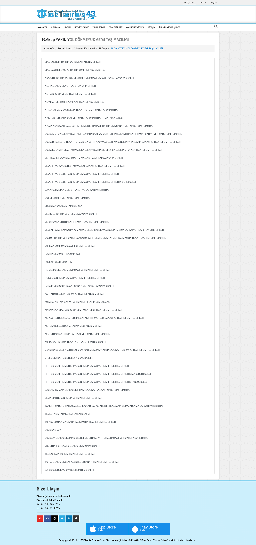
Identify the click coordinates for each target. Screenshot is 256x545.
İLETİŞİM (151, 27)
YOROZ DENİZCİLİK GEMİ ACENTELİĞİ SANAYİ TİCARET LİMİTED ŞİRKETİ (82, 462)
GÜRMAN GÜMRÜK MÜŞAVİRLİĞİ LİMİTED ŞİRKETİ (70, 246)
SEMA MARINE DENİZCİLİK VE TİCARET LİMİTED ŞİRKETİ (74, 398)
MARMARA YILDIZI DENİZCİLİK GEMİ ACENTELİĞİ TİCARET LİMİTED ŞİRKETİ (84, 310)
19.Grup (103, 48)
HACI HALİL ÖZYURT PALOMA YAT (62, 254)
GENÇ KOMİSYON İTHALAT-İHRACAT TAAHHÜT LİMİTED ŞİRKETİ (78, 222)
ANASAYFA (42, 27)
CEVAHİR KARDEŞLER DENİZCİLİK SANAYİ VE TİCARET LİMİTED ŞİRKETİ (82, 174)
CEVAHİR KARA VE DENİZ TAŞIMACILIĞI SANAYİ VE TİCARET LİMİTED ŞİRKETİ (85, 166)
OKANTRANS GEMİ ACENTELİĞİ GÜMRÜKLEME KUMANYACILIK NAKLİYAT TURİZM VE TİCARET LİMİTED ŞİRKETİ (102, 350)
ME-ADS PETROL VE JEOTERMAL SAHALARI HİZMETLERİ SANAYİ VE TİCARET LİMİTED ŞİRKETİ (94, 318)
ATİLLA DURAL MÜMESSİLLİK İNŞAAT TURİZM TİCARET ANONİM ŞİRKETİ (82, 110)
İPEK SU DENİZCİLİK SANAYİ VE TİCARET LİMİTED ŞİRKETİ (75, 278)
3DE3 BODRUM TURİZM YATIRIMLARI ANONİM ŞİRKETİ (73, 62)
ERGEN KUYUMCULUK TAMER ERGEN (63, 206)
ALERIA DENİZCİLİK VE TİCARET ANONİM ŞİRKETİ (70, 86)
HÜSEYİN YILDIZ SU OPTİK (58, 262)
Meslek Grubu (65, 48)
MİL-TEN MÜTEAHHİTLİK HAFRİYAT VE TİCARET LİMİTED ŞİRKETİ (78, 334)
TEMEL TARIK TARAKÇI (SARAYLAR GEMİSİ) (67, 414)
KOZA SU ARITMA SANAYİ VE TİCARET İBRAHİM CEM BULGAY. (77, 302)
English (214, 3)
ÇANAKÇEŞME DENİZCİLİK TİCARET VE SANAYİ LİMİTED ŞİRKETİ (78, 190)
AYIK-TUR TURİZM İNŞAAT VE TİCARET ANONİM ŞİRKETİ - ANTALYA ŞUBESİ (84, 118)
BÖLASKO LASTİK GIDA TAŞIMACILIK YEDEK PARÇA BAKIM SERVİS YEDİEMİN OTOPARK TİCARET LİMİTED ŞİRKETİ (104, 150)
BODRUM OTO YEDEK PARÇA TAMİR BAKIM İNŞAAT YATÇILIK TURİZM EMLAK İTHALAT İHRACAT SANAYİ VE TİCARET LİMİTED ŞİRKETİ (114, 134)
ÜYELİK (67, 27)
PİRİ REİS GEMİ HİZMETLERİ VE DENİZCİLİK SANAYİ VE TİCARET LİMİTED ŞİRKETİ (87, 366)
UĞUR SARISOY (53, 430)
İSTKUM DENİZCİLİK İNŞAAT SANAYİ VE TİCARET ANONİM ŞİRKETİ (79, 286)
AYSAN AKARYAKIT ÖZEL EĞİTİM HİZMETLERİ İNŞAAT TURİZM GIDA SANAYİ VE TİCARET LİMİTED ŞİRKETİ (100, 126)
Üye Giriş (189, 3)
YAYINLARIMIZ (99, 27)
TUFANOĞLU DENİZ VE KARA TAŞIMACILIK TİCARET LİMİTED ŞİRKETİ (80, 422)
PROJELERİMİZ (115, 27)
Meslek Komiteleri (85, 48)
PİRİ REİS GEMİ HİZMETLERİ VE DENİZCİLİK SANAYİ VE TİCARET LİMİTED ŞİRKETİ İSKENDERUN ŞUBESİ (98, 374)
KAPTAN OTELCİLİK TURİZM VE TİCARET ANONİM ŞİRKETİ (75, 294)
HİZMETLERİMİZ (81, 27)
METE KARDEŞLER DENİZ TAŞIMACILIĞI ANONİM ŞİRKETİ (74, 326)
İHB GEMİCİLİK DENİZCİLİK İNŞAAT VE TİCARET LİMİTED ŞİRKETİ (78, 270)
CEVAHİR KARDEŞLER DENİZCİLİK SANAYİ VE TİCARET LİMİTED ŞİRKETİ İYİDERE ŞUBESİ (90, 182)
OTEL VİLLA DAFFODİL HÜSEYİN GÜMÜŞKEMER (69, 358)
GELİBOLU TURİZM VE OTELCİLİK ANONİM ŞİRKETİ (71, 214)
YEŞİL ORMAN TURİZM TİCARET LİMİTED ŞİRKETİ (70, 454)
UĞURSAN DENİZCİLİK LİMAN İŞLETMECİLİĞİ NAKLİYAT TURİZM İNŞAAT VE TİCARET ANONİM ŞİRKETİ (97, 438)
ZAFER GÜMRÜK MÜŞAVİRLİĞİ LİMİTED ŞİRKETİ (69, 470)
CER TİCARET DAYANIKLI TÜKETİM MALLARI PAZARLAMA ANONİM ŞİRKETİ (84, 158)
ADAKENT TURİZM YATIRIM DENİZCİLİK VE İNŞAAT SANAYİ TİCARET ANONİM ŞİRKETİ (89, 78)
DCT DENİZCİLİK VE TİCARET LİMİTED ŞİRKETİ (68, 198)
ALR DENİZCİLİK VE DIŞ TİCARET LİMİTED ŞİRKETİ (70, 94)
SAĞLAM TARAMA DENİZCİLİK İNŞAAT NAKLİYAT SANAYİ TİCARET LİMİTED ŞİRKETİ (88, 390)
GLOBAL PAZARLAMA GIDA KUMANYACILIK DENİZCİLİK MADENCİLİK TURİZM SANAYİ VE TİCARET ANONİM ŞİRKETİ (104, 230)
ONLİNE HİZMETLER (135, 27)
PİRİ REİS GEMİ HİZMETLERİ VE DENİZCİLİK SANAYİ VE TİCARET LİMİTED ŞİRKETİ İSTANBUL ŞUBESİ (96, 382)
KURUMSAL (56, 27)
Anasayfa (49, 48)
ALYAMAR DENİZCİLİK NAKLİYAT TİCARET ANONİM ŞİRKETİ (75, 102)
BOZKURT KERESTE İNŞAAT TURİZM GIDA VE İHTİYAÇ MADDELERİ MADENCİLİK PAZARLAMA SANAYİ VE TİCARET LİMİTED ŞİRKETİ (113, 142)
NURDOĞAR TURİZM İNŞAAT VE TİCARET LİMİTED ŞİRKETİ (75, 342)
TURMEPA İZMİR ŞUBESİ (169, 27)
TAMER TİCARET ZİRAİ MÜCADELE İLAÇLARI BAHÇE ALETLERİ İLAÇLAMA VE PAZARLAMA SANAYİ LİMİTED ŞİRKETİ (105, 406)
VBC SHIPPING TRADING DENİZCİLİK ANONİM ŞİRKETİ (72, 446)
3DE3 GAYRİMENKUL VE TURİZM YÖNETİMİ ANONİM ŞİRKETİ (76, 70)
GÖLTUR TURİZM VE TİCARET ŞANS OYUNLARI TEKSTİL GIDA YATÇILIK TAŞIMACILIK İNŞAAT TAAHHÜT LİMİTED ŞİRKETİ (106, 238)
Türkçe (203, 3)
